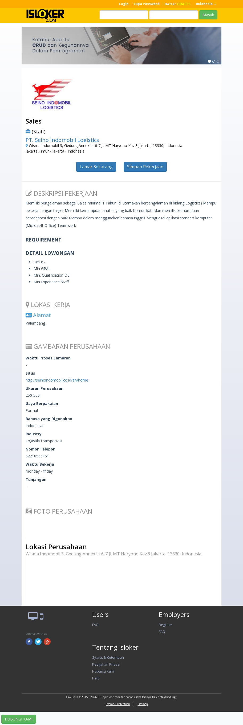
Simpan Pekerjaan (145, 167)
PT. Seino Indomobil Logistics (62, 140)
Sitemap (142, 704)
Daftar (178, 3)
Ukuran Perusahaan (44, 388)
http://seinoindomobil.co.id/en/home (57, 380)
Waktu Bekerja (40, 464)
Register (165, 624)
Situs (30, 373)
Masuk (208, 14)
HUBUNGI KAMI (19, 719)
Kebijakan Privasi (106, 664)
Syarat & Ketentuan (108, 657)
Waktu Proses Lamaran (48, 358)
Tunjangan (36, 479)
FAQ (95, 624)
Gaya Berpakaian (42, 403)
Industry (34, 433)
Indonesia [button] (206, 4)
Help (96, 678)
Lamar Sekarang (96, 167)
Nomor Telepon (40, 449)
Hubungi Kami (103, 671)
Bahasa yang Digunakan (49, 418)
